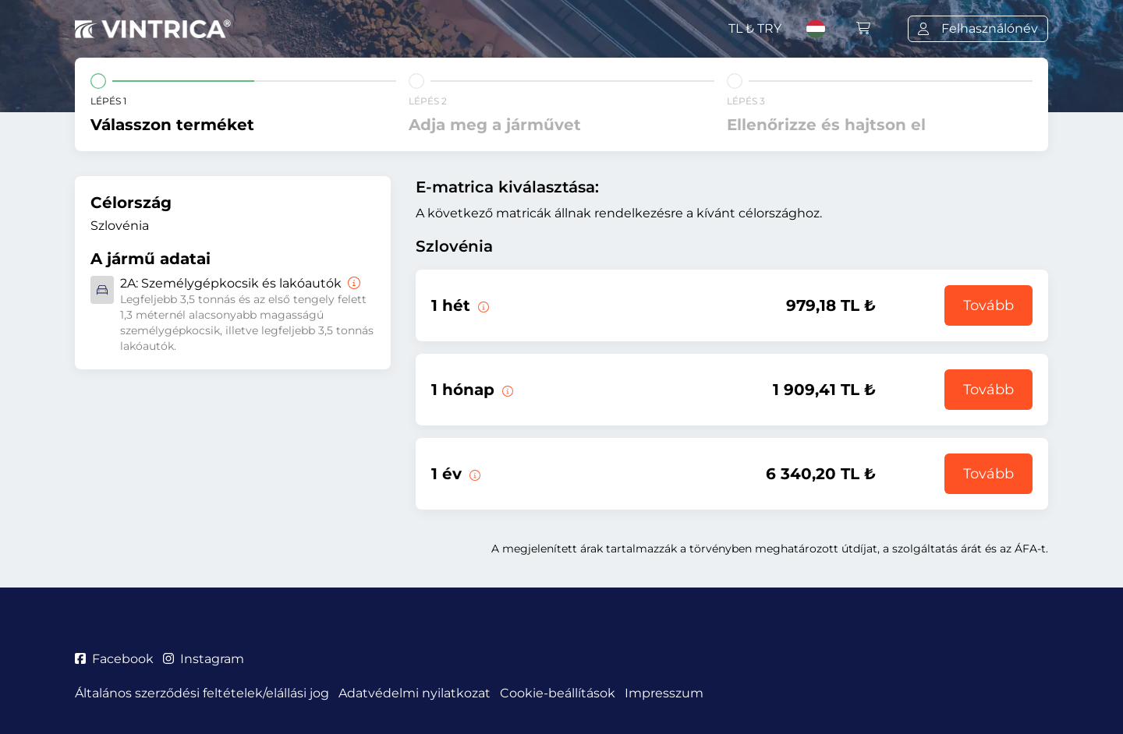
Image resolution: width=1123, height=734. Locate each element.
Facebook (114, 658)
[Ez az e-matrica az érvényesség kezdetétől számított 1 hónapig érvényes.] (506, 390)
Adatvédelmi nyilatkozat (414, 693)
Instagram (203, 658)
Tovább (988, 305)
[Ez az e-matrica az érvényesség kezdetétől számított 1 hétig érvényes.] (482, 305)
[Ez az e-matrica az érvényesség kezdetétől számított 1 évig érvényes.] (473, 474)
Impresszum (664, 693)
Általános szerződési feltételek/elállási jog (202, 693)
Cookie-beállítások (557, 693)
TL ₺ (754, 28)
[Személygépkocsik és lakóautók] (352, 283)
